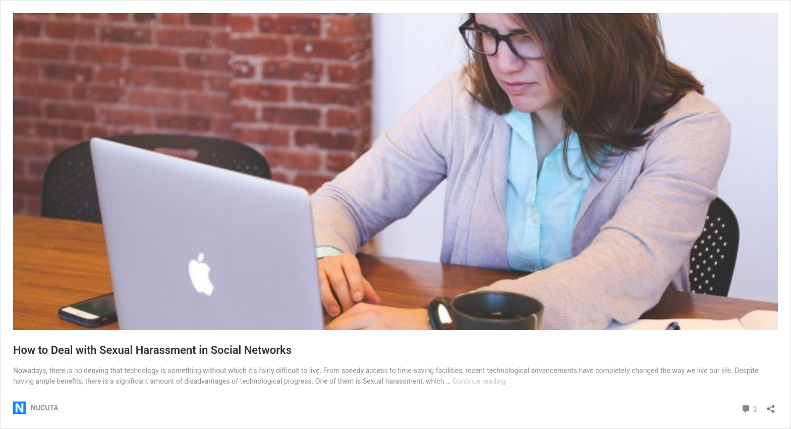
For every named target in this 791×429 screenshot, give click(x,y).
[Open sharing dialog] (771, 405)
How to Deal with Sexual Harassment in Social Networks (152, 350)
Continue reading (479, 381)
